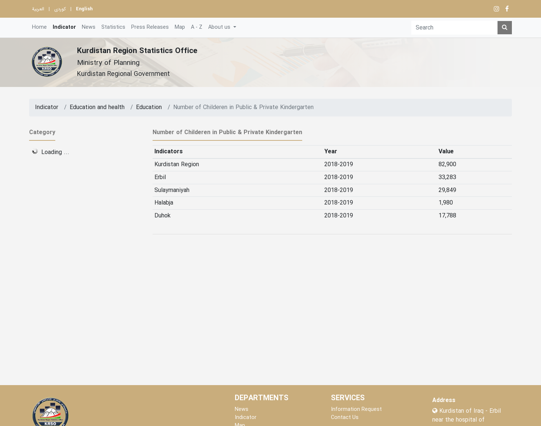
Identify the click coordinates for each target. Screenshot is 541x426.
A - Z (196, 27)
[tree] (85, 151)
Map (180, 27)
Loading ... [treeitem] (55, 152)
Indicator (64, 27)
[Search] (454, 28)
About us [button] (220, 27)
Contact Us (345, 417)
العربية (38, 9)
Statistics (113, 27)
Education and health (97, 107)
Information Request (356, 409)
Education (149, 107)
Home (39, 27)
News (88, 27)
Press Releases (150, 27)
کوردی (60, 9)
